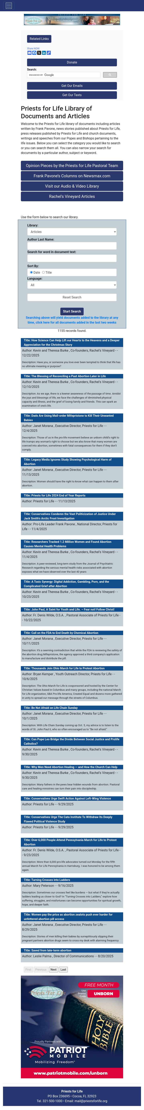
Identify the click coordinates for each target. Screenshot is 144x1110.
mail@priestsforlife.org (91, 1101)
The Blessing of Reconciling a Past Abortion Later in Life (68, 376)
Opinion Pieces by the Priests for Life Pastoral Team (72, 165)
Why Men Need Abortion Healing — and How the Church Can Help (74, 767)
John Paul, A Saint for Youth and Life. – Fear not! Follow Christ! (73, 609)
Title (48, 272)
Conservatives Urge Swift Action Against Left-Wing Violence (71, 798)
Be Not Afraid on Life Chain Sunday (54, 708)
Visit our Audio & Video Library (72, 186)
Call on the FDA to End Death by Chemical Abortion (64, 633)
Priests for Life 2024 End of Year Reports (58, 495)
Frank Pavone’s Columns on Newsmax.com (72, 175)
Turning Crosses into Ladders (50, 880)
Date (37, 272)
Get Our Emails (72, 86)
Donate (72, 62)
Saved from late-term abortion (51, 950)
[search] (63, 75)
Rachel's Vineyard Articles (72, 196)
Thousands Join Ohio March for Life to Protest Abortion (67, 668)
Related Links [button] (39, 39)
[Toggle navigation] (8, 6)
